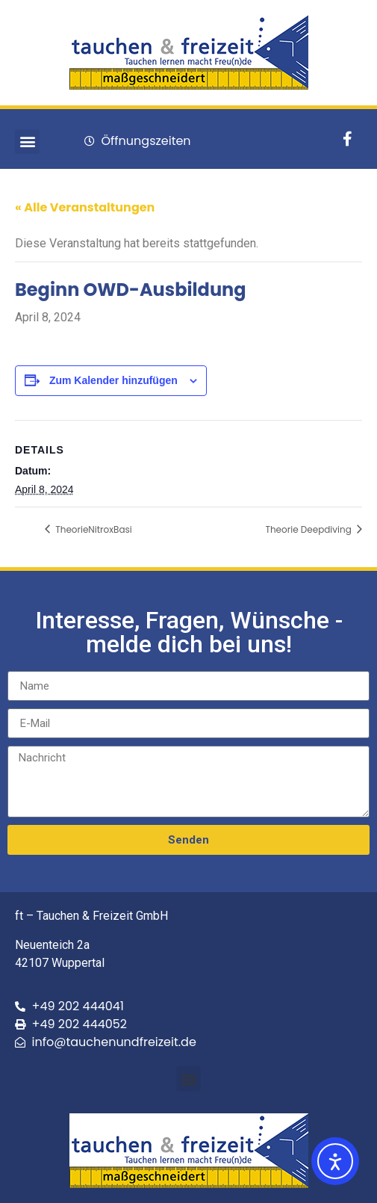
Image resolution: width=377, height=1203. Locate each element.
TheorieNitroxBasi (92, 529)
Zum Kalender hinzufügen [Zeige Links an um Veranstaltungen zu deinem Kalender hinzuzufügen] (113, 380)
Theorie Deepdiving (309, 529)
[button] (27, 141)
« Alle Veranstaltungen (85, 207)
